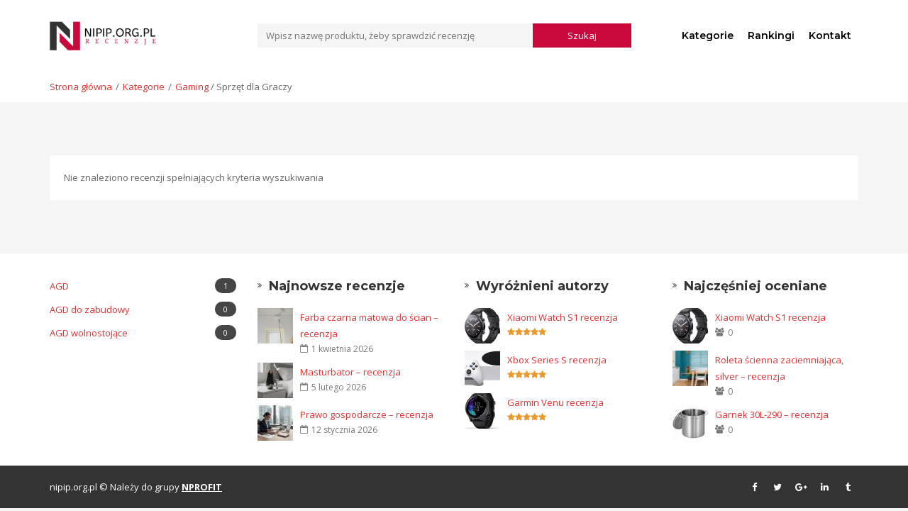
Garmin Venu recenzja (555, 402)
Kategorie (707, 35)
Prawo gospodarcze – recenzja (366, 414)
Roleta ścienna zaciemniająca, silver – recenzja (779, 368)
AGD (143, 285)
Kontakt (830, 35)
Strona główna (81, 86)
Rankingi (771, 35)
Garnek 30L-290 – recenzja (772, 414)
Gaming (192, 86)
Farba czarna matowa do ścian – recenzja (369, 325)
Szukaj (582, 35)
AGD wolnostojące (143, 332)
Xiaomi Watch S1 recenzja (562, 317)
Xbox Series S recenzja (557, 359)
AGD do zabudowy (143, 309)
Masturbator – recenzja (350, 372)
